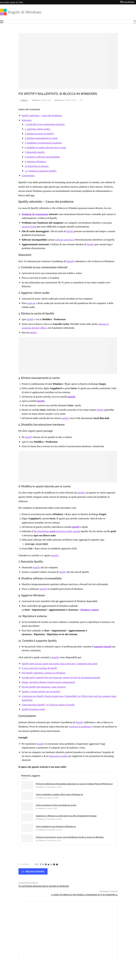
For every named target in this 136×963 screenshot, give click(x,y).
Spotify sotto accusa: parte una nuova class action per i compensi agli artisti (44, 665)
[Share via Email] (40, 848)
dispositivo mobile (55, 757)
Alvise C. (6, 95)
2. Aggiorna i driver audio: (22, 124)
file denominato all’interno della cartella (41, 530)
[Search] (134, 21)
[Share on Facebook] (23, 848)
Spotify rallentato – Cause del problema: (26, 110)
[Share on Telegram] (37, 848)
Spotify (54, 225)
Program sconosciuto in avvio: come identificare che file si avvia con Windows (76, 819)
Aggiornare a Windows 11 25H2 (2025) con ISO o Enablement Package (74, 804)
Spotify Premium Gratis (18, 711)
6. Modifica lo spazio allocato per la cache (29, 142)
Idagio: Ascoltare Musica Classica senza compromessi (33, 684)
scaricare (15, 304)
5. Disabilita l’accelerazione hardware (27, 138)
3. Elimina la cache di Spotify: (24, 128)
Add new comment (16, 856)
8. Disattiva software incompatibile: (27, 151)
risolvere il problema (59, 728)
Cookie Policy (75, 933)
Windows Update (74, 611)
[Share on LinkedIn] (28, 848)
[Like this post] (20, 848)
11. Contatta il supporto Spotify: (25, 165)
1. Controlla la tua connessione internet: (29, 119)
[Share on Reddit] (31, 848)
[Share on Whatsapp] (34, 848)
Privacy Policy (61, 933)
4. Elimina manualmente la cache (25, 133)
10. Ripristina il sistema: (21, 161)
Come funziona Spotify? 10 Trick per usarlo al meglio (32, 706)
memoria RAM (18, 220)
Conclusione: (12, 170)
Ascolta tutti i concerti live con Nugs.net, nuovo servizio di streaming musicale (45, 679)
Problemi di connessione (19, 208)
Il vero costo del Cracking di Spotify (24, 670)
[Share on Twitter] (26, 848)
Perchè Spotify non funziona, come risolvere (28, 688)
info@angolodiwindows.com (73, 920)
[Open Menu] (1, 21)
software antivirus (48, 233)
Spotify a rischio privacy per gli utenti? (25, 693)
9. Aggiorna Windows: (20, 156)
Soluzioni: (11, 115)
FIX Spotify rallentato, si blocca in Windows (28, 674)
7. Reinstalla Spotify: (19, 147)
